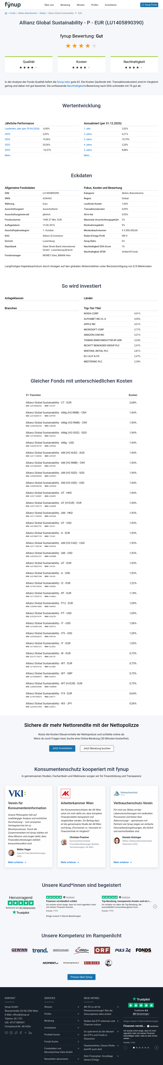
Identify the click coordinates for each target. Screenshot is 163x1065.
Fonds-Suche (51, 1041)
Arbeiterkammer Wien (77, 803)
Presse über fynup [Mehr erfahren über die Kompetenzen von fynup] (81, 977)
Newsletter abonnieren (56, 1059)
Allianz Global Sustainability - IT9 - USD (49, 633)
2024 (7, 139)
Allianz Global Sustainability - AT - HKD (49, 492)
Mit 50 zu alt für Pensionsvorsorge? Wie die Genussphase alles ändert (98, 1010)
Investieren (111, 5)
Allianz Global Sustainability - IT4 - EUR (49, 693)
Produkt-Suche (52, 1034)
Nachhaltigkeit (75, 85)
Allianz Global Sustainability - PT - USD (49, 613)
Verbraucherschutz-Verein (133, 803)
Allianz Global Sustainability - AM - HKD (49, 512)
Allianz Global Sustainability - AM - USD (49, 553)
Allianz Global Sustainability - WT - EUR (49, 663)
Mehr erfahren (15, 862)
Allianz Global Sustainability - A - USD (48, 573)
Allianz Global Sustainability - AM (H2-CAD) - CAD (55, 543)
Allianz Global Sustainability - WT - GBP (49, 673)
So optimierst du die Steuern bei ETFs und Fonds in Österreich (99, 1035)
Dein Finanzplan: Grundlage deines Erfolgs (98, 1058)
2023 (7, 144)
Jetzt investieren (62, 748)
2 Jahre (88, 134)
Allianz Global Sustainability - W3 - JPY (49, 703)
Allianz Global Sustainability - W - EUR (48, 653)
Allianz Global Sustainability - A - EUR (48, 532)
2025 (7, 134)
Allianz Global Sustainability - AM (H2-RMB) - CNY (55, 462)
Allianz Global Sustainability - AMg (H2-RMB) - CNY (56, 412)
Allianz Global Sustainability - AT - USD (48, 522)
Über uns (49, 5)
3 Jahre (88, 139)
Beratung (65, 5)
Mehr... (8, 155)
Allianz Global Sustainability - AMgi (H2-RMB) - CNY (56, 422)
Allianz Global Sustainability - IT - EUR (48, 643)
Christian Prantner (79, 837)
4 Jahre (88, 144)
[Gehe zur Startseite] (13, 5)
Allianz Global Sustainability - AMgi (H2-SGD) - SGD (56, 432)
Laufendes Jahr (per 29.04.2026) (22, 128)
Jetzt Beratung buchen (96, 748)
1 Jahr (87, 128)
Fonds (13, 13)
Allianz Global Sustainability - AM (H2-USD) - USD (55, 482)
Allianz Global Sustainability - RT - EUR (48, 593)
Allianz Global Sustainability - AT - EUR (48, 563)
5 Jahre (88, 150)
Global (43, 13)
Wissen (81, 5)
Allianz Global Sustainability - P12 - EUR (49, 603)
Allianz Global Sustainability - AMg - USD (50, 442)
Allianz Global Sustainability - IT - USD (48, 623)
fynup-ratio (63, 81)
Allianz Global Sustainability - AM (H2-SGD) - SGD (55, 472)
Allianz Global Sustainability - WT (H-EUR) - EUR (54, 683)
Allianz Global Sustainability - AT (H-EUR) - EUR (54, 502)
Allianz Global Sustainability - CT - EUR (48, 402)
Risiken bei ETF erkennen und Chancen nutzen (99, 1023)
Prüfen (94, 5)
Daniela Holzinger (131, 837)
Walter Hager (24, 849)
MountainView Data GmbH (58, 1052)
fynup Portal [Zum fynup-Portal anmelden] (149, 5)
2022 (7, 150)
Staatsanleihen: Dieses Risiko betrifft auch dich (99, 1047)
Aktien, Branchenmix (27, 13)
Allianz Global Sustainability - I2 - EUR (48, 583)
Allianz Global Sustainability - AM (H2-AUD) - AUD (55, 452)
